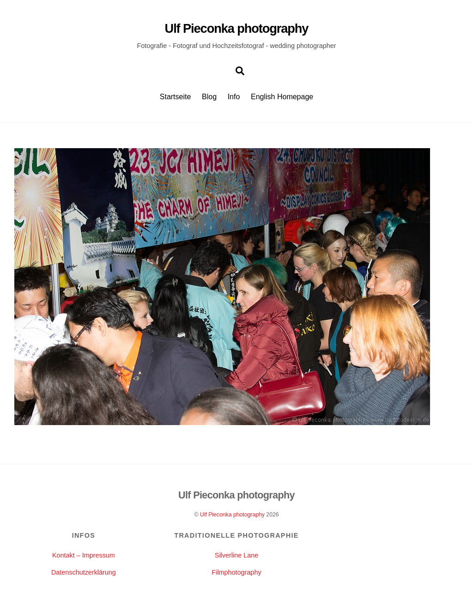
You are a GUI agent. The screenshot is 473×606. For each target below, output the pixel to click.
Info (234, 97)
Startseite (175, 97)
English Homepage (282, 97)
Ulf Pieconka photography (232, 514)
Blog (209, 97)
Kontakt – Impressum (83, 555)
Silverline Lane (236, 555)
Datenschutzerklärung (83, 572)
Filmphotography (236, 572)
